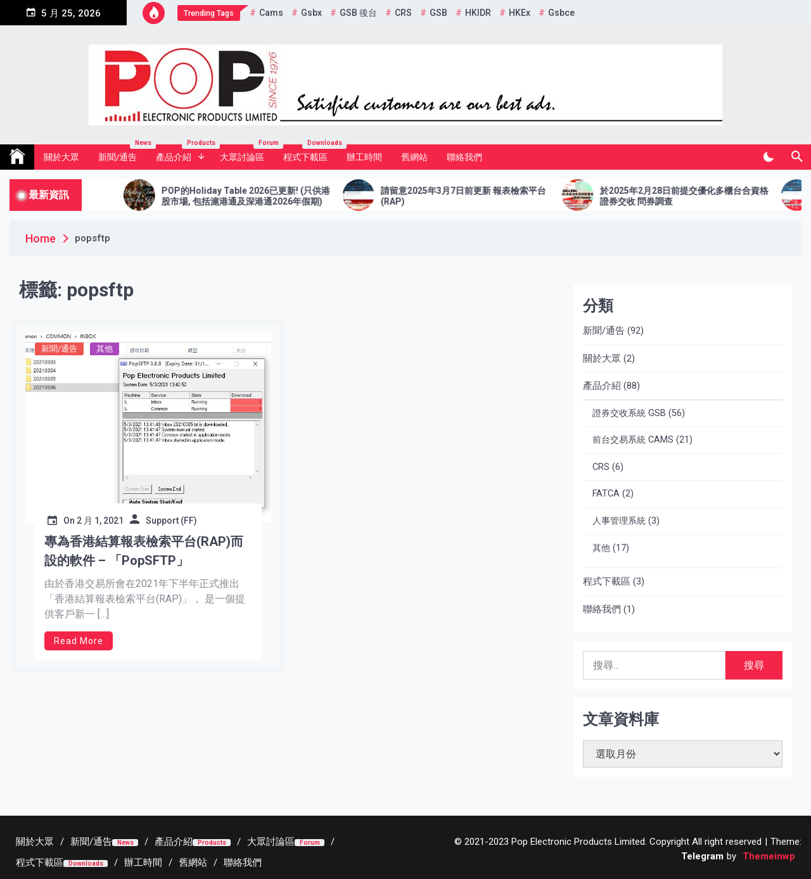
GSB (438, 13)
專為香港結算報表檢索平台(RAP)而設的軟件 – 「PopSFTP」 (143, 551)
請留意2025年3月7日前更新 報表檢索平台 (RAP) (478, 196)
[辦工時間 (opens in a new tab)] (143, 862)
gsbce (561, 13)
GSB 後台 (358, 13)
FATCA (606, 493)
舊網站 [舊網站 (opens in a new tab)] (414, 157)
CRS (403, 13)
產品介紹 (183, 153)
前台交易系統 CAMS (633, 439)
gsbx (311, 13)
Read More (78, 641)
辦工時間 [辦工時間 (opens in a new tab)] (364, 157)
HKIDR (478, 13)
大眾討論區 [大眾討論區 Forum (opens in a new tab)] (247, 153)
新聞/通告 (122, 153)
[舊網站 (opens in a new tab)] (193, 862)
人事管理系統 (619, 520)
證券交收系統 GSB (629, 413)
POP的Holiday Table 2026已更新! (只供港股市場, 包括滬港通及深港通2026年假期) (261, 196)
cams (271, 13)
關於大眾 (61, 157)
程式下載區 (310, 153)
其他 (104, 348)
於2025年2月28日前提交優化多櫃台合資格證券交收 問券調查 (699, 196)
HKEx (519, 13)
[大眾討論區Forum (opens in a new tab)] (286, 841)
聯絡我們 (464, 157)
